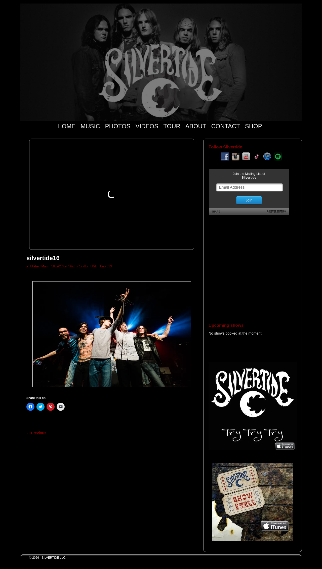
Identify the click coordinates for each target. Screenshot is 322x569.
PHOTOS (118, 126)
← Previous (36, 433)
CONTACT (225, 126)
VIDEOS (147, 126)
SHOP (253, 126)
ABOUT (195, 126)
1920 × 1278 (77, 266)
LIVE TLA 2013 (101, 266)
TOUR (171, 126)
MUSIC (90, 126)
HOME (66, 126)
